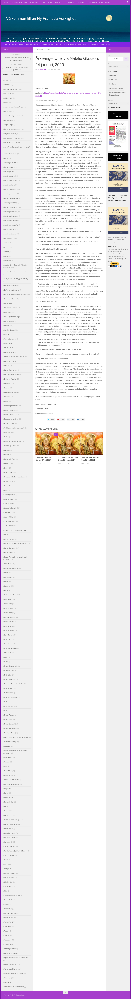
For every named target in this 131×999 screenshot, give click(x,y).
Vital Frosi (7, 978)
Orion (6, 766)
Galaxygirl (7, 432)
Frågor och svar (46, 2)
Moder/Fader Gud (10, 728)
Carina (6, 334)
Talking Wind (8, 922)
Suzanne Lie (8, 917)
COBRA (7, 366)
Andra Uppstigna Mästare (12, 116)
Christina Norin (9, 352)
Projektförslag (92, 2)
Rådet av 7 (8, 815)
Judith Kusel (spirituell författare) (15, 530)
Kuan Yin (7, 586)
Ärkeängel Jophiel (10, 194)
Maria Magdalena (10, 666)
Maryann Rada (9, 670)
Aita (5, 102)
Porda (6, 793)
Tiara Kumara (8, 944)
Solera (6, 904)
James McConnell (10, 508)
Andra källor (8, 111)
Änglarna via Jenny (10, 133)
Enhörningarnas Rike (11, 406)
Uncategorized (9, 949)
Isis (5, 490)
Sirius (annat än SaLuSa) (12, 895)
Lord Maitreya (8, 644)
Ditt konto (112, 84)
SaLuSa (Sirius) (9, 837)
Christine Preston (10, 361)
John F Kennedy (9, 521)
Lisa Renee (8, 613)
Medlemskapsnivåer (116, 88)
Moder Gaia (8, 719)
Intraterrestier (8, 481)
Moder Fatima (9, 715)
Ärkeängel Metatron (10, 207)
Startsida (5, 2)
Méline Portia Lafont (11, 697)
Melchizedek (8, 693)
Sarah (6, 860)
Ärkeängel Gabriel (10, 189)
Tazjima (6, 931)
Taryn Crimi (8, 926)
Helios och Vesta (9, 459)
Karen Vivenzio (9, 539)
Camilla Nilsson (9, 330)
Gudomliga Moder (10, 446)
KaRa (6, 535)
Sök (109, 55)
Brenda (6, 325)
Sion (5, 891)
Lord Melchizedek (10, 648)
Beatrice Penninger (10, 285)
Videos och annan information (14, 973)
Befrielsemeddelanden (11, 290)
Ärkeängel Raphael (10, 220)
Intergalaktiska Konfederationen (14, 477)
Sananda (7, 842)
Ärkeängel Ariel (9, 171)
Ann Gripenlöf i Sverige (12, 142)
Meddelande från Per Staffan (13, 684)
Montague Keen (9, 733)
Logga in (112, 75)
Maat (6, 661)
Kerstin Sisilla (8, 552)
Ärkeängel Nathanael (11, 216)
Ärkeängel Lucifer (10, 203)
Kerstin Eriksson (9, 548)
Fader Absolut (9, 414)
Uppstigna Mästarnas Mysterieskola (16, 957)
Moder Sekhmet (9, 724)
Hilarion (6, 463)
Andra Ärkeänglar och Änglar (13, 107)
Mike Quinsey (8, 706)
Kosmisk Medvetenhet (11, 568)
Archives (111, 100)
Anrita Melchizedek (10, 154)
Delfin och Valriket (10, 379)
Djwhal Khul (8, 383)
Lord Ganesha (9, 635)
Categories (111, 64)
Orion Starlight (9, 771)
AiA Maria (7, 93)
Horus (6, 468)
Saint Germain (9, 833)
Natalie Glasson (9, 742)
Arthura (6, 243)
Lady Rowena (8, 608)
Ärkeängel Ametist (10, 163)
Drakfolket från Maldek (11, 392)
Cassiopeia (8, 343)
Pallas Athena (8, 775)
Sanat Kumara (9, 846)
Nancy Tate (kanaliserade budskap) (16, 737)
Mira (5, 710)
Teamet (6, 935)
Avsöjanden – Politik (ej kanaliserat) (16, 279)
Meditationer (8, 688)
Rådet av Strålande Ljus (12, 820)
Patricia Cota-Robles (11, 780)
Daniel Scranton (9, 370)
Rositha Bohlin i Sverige (12, 824)
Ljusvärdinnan (9, 621)
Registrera (113, 79)
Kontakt (57, 2)
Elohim (6, 401)
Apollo (6, 158)
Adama (6, 85)
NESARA (7, 746)
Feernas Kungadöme (11, 419)
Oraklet (6, 762)
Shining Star (8, 882)
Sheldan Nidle (9, 877)
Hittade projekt (104, 2)
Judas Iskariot (9, 526)
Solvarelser (8, 909)
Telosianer (7, 940)
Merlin (6, 702)
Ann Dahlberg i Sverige (12, 138)
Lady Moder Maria (10, 595)
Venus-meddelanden (11, 969)
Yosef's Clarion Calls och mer (14, 987)
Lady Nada (8, 599)
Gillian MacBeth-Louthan (12, 441)
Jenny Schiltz (8, 517)
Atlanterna (7, 260)
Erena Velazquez (10, 410)
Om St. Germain (68, 2)
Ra (5, 806)
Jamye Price (8, 512)
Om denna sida (16, 2)
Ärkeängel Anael (9, 167)
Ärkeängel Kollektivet (11, 198)
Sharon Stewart (9, 873)
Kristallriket (8, 577)
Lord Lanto (7, 639)
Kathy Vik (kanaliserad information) (15, 543)
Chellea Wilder (9, 348)
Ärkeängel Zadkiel (10, 234)
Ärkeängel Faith (9, 185)
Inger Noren (8, 472)
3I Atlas (6, 80)
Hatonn (6, 454)
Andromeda (8, 120)
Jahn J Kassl (8, 499)
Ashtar (6, 252)
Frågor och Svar (9, 423)
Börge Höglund (9, 321)
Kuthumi (7, 590)
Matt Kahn (7, 675)
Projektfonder (8, 797)
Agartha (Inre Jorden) (11, 89)
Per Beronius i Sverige (11, 784)
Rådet (6, 811)
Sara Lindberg (9, 855)
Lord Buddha (8, 626)
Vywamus (7, 982)
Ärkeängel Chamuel (10, 180)
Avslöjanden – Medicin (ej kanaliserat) (16, 272)
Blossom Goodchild (10, 308)
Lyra (5, 657)
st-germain (42, 70)
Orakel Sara (8, 757)
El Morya (7, 397)
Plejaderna (7, 788)
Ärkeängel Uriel (43, 50)
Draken (6, 388)
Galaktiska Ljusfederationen (13, 428)
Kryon (6, 581)
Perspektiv (80, 2)
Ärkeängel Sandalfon (11, 225)
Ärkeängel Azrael (10, 176)
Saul (5, 864)
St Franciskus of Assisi (11, 913)
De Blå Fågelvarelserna (12, 374)
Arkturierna (8, 238)
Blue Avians (8, 312)
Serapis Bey (8, 869)
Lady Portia (8, 604)
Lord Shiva (7, 653)
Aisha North (8, 98)
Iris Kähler (7, 486)
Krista (6, 572)
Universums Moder (10, 953)
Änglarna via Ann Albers (12, 129)
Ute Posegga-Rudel (10, 964)
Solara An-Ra (8, 900)
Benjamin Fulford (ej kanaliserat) (15, 294)
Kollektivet (7, 564)
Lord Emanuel (9, 630)
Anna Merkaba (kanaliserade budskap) (17, 147)
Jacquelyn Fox (9, 494)
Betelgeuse (8, 303)
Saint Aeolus (8, 829)
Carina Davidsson (10, 339)
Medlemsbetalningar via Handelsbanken (117, 94)
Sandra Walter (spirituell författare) (15, 851)
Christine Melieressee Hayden (14, 357)
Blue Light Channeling (11, 317)
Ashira (6, 247)
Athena (6, 256)
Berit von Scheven (10, 299)
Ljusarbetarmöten (10, 617)
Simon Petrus (8, 886)
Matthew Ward (9, 679)
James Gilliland (9, 503)
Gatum (6, 437)
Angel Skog (8, 125)
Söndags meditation (31, 2)
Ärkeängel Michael (10, 212)
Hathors (7, 450)
